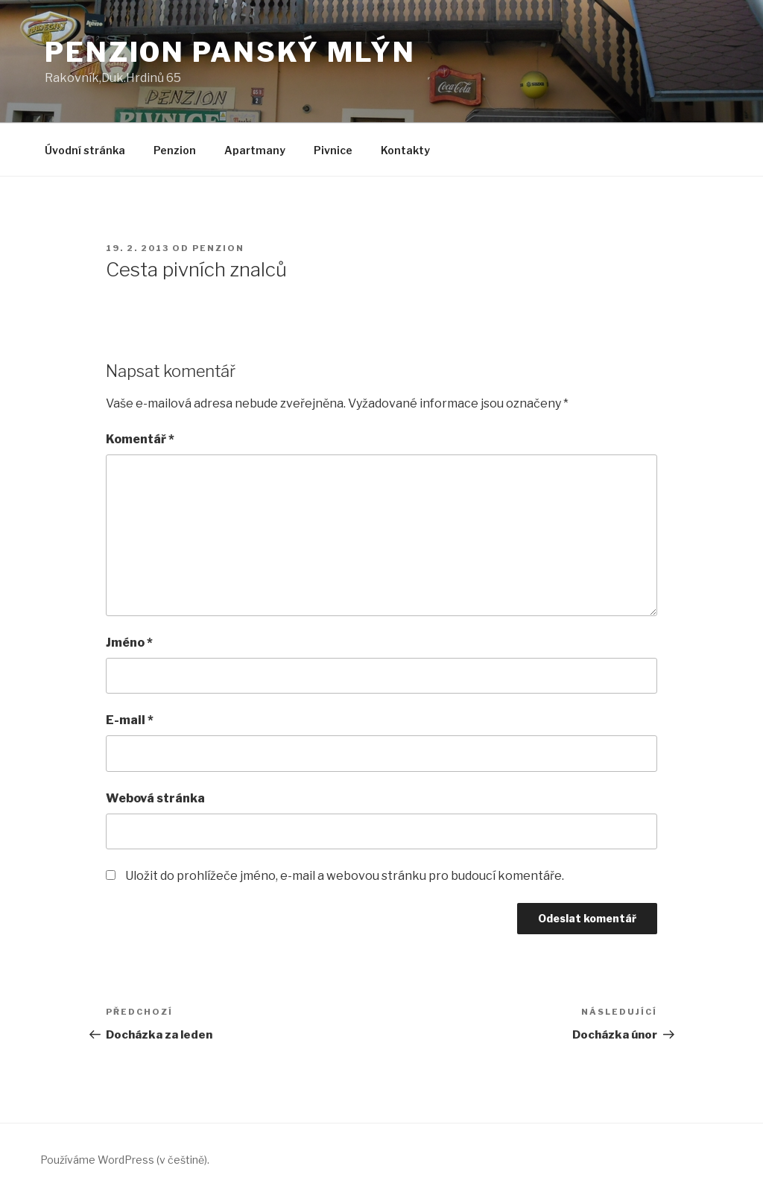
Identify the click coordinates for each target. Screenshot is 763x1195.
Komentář (140, 439)
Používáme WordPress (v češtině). (124, 1159)
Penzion (174, 150)
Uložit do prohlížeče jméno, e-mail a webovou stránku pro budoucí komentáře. (344, 876)
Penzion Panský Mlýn (230, 52)
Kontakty (405, 150)
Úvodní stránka (85, 150)
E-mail (129, 720)
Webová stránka (155, 798)
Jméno (129, 642)
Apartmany (254, 150)
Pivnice (333, 150)
